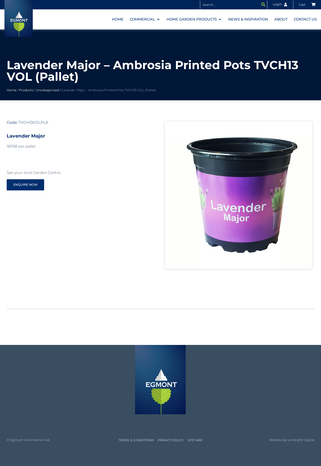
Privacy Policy (171, 440)
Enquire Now (27, 185)
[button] (145, 19)
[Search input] (230, 4)
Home (11, 90)
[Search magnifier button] (263, 4)
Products (26, 90)
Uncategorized (47, 90)
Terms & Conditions (136, 440)
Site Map (195, 440)
